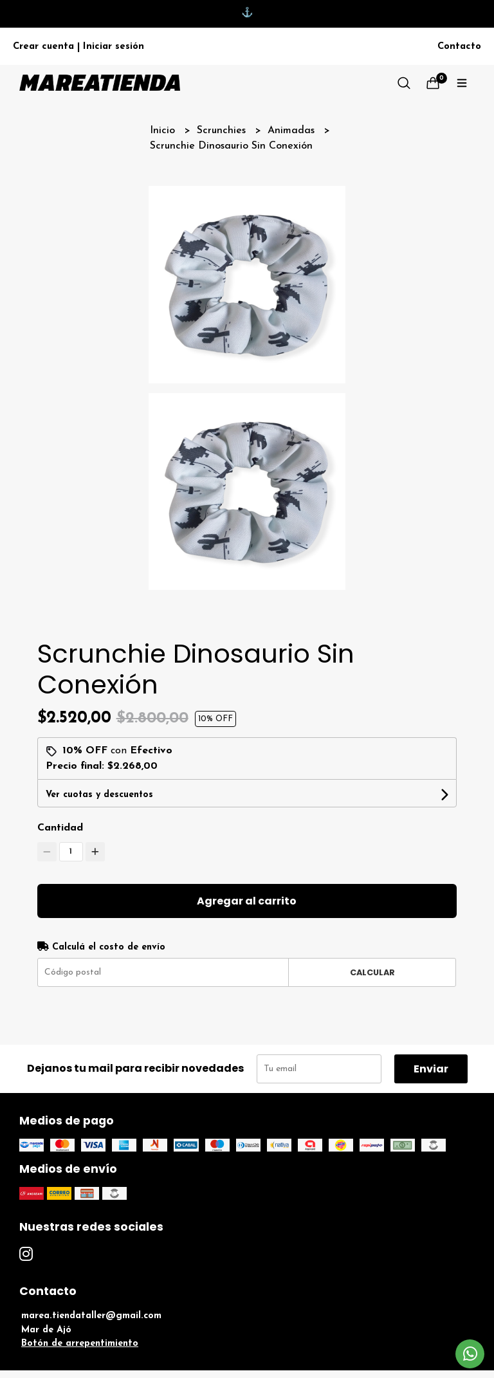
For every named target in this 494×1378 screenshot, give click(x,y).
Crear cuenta (43, 46)
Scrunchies (223, 130)
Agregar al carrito (247, 901)
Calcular (372, 972)
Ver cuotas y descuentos (99, 795)
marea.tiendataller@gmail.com (91, 1316)
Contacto (459, 46)
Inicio (164, 130)
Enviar (431, 1068)
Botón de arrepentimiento (79, 1343)
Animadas (293, 130)
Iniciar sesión (113, 46)
